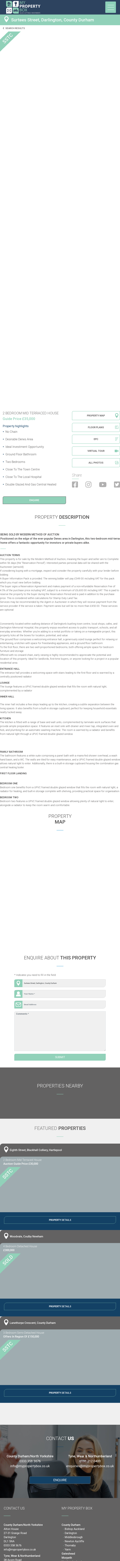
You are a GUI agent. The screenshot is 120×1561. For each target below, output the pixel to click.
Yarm (68, 1549)
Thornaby (70, 1545)
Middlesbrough (74, 1537)
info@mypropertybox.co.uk (30, 1466)
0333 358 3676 (30, 1461)
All (96, 462)
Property (96, 415)
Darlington (71, 1533)
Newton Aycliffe (74, 1541)
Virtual (102, 450)
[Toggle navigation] (110, 7)
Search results (14, 28)
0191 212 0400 (90, 1461)
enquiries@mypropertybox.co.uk (90, 1466)
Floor (96, 427)
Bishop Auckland (74, 1529)
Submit (60, 1057)
